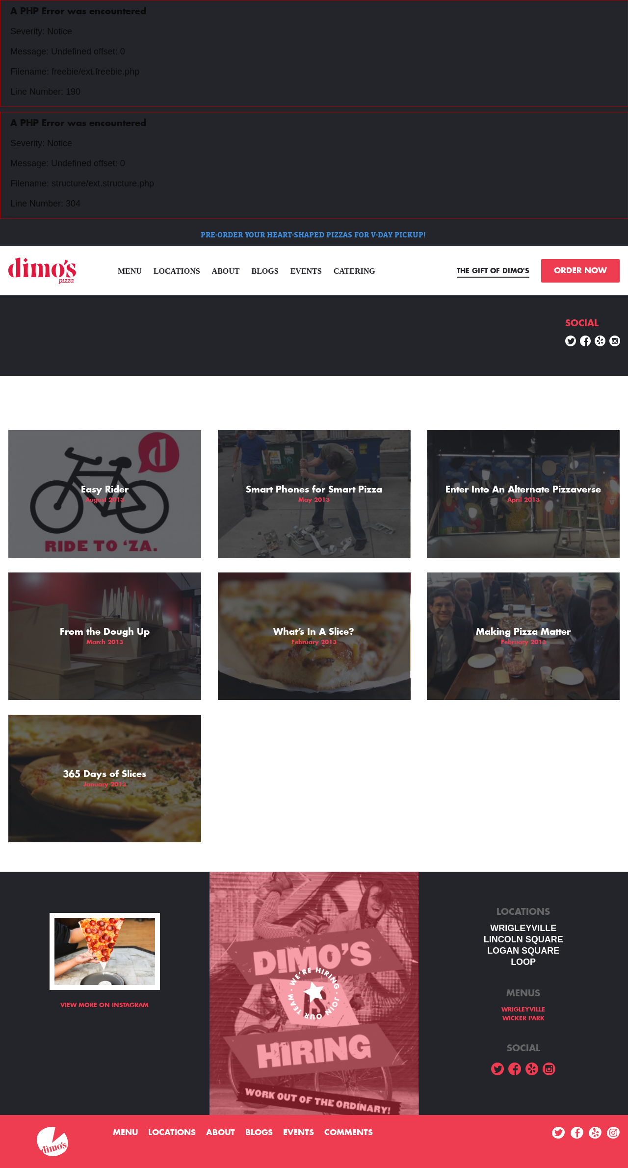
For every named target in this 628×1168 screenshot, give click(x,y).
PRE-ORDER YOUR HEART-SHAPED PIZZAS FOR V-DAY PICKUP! (314, 235)
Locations (177, 271)
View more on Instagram (104, 1005)
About (226, 271)
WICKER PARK (523, 1018)
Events (306, 271)
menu (130, 271)
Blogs (265, 271)
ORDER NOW (580, 271)
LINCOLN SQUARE (523, 939)
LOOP (523, 962)
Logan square (523, 951)
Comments (348, 1133)
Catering (354, 271)
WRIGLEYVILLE (523, 928)
